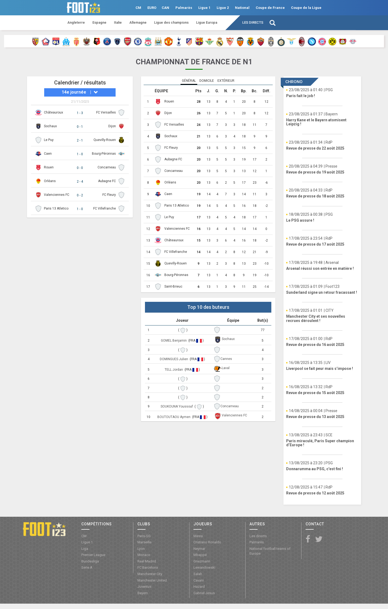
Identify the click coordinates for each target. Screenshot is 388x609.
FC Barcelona (147, 567)
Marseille (144, 542)
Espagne (99, 22)
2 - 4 (80, 181)
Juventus (144, 587)
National (242, 8)
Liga (84, 549)
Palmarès (183, 8)
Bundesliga (90, 561)
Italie (118, 22)
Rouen (49, 167)
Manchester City (149, 574)
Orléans (50, 181)
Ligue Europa (206, 22)
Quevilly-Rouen (104, 140)
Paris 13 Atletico (56, 208)
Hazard (199, 587)
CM (138, 8)
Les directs (252, 22)
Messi (198, 536)
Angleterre (76, 22)
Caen (48, 153)
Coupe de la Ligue (306, 8)
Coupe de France (270, 8)
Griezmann (201, 561)
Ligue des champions (171, 22)
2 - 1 (80, 140)
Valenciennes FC (56, 195)
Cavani (198, 580)
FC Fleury (109, 195)
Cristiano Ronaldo (207, 542)
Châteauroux (53, 112)
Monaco (143, 555)
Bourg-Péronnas (104, 153)
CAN (165, 8)
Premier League (93, 555)
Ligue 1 (204, 8)
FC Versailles (106, 112)
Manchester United (152, 580)
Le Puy (49, 140)
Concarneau (107, 167)
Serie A (86, 567)
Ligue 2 (223, 8)
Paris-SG (144, 536)
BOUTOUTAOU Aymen (174, 417)
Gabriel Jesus (204, 593)
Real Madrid (146, 561)
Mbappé (200, 555)
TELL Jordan (174, 369)
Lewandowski (204, 567)
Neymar (199, 549)
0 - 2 (80, 195)
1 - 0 (80, 154)
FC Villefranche (104, 208)
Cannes (226, 359)
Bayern (142, 593)
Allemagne (138, 22)
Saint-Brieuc (173, 286)
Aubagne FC (107, 181)
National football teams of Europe (270, 551)
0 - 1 (80, 127)
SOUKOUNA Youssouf (177, 406)
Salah (197, 574)
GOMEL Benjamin (174, 340)
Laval (226, 368)
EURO (151, 8)
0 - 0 (80, 168)
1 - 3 (80, 113)
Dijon (112, 126)
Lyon (141, 549)
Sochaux (50, 126)
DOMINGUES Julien (174, 359)
